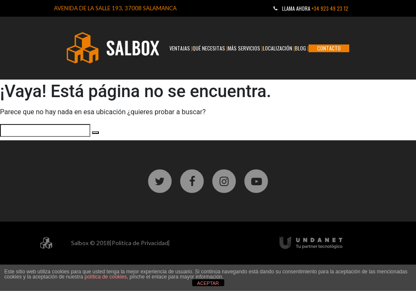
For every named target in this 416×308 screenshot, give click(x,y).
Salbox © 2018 (90, 242)
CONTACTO (329, 48)
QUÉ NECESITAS (209, 48)
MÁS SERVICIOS (244, 48)
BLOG (300, 48)
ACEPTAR (208, 283)
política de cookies (105, 277)
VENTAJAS (179, 48)
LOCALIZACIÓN (277, 48)
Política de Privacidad (140, 242)
